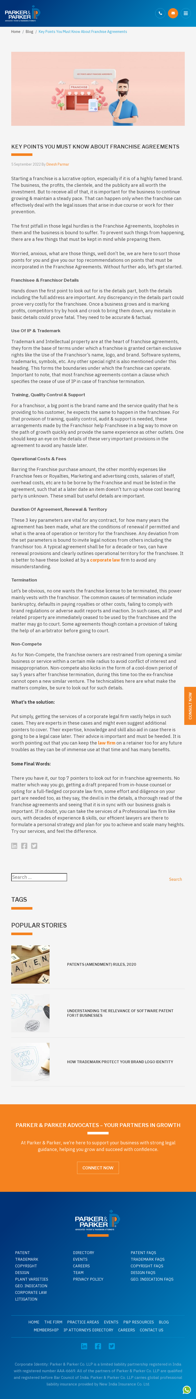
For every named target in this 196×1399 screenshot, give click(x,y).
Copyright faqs (147, 1266)
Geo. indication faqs (152, 1279)
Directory (83, 1252)
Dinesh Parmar (57, 164)
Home (15, 31)
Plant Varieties (31, 1279)
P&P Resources (138, 1322)
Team (78, 1272)
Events (80, 1259)
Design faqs (143, 1272)
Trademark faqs (148, 1259)
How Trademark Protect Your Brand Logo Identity (120, 1062)
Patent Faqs (143, 1252)
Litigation (26, 1299)
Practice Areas (83, 1322)
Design (22, 1272)
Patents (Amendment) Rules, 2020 (101, 964)
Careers (81, 1266)
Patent (22, 1252)
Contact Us (151, 1330)
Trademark (26, 1259)
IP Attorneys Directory (88, 1330)
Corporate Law (31, 1292)
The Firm (53, 1322)
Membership (46, 1330)
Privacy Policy (88, 1279)
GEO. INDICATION (31, 1285)
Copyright (26, 1266)
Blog (29, 31)
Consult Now (190, 706)
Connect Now (98, 1168)
